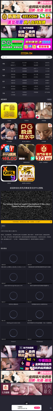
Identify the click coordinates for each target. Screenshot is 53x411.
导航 (4, 93)
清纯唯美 (24, 83)
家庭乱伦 (24, 86)
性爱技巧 (47, 89)
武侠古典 (47, 86)
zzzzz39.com (26, 53)
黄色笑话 (36, 89)
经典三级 (24, 77)
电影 (4, 75)
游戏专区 (47, 62)
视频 (4, 69)
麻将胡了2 (13, 65)
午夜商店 (24, 92)
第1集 (3, 226)
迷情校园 (13, 89)
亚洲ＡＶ (13, 68)
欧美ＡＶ (36, 68)
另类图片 (47, 83)
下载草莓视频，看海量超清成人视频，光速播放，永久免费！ (31, 222)
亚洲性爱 (13, 74)
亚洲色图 (24, 80)
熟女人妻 (13, 71)
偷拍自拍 (24, 74)
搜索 (49, 57)
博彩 (4, 64)
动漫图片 (47, 80)
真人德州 (24, 62)
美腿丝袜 (13, 83)
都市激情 (13, 86)
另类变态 (47, 77)
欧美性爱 (47, 74)
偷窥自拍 (13, 80)
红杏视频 (13, 94)
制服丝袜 (13, 77)
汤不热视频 (47, 92)
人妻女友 (36, 86)
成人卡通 (36, 74)
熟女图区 (36, 83)
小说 (4, 87)
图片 (4, 81)
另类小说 (24, 89)
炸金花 (24, 65)
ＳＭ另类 (47, 71)
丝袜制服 (24, 71)
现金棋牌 (36, 65)
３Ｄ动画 (47, 68)
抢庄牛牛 (47, 65)
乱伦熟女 (36, 77)
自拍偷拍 (24, 68)
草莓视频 (36, 92)
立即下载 (37, 407)
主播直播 (36, 71)
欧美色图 (36, 80)
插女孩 (13, 92)
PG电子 (13, 62)
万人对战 (36, 62)
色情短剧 (24, 94)
